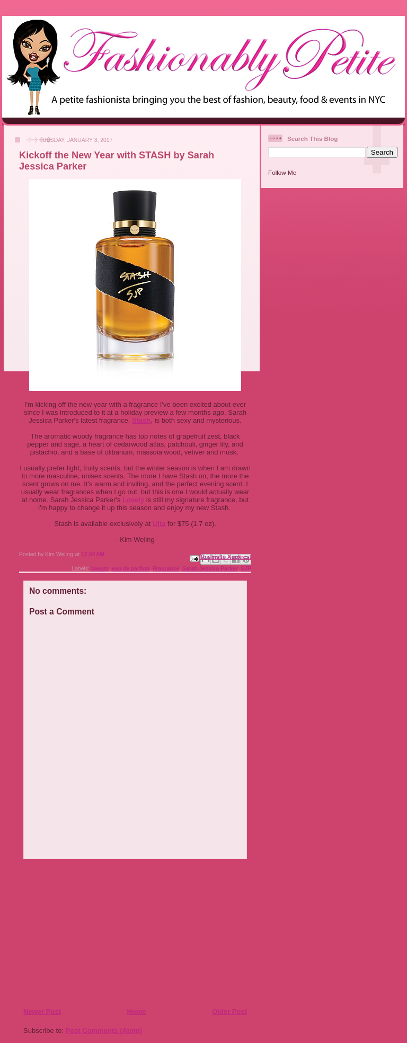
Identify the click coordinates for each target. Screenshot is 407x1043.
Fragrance (166, 569)
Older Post (229, 1011)
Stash (141, 420)
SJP (246, 569)
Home (136, 1011)
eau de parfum (130, 569)
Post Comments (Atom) (104, 1031)
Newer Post (42, 1011)
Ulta (159, 524)
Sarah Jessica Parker (210, 569)
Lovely (133, 500)
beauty (100, 569)
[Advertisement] (87, 933)
